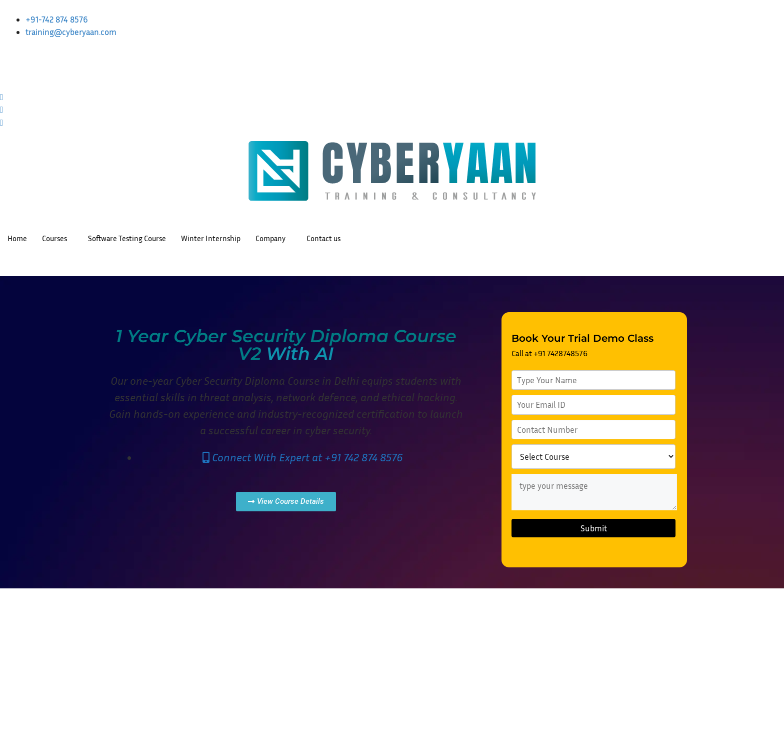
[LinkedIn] (392, 57)
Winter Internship (210, 238)
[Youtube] (392, 108)
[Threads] (392, 121)
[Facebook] (392, 83)
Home (17, 238)
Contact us (323, 238)
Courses (54, 238)
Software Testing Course (127, 238)
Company (271, 238)
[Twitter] (392, 96)
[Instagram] (392, 70)
